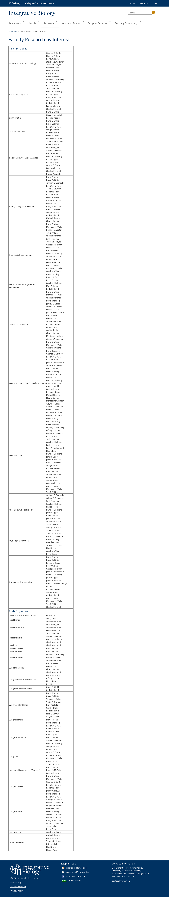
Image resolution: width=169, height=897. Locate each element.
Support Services (98, 23)
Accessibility (15, 882)
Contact (155, 3)
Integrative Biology (31, 13)
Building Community (126, 23)
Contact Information (121, 881)
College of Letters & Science (39, 3)
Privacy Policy (16, 890)
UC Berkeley (14, 3)
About (132, 3)
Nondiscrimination (18, 886)
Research (49, 23)
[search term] (140, 13)
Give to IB (143, 3)
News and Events (71, 23)
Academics (16, 23)
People (33, 23)
